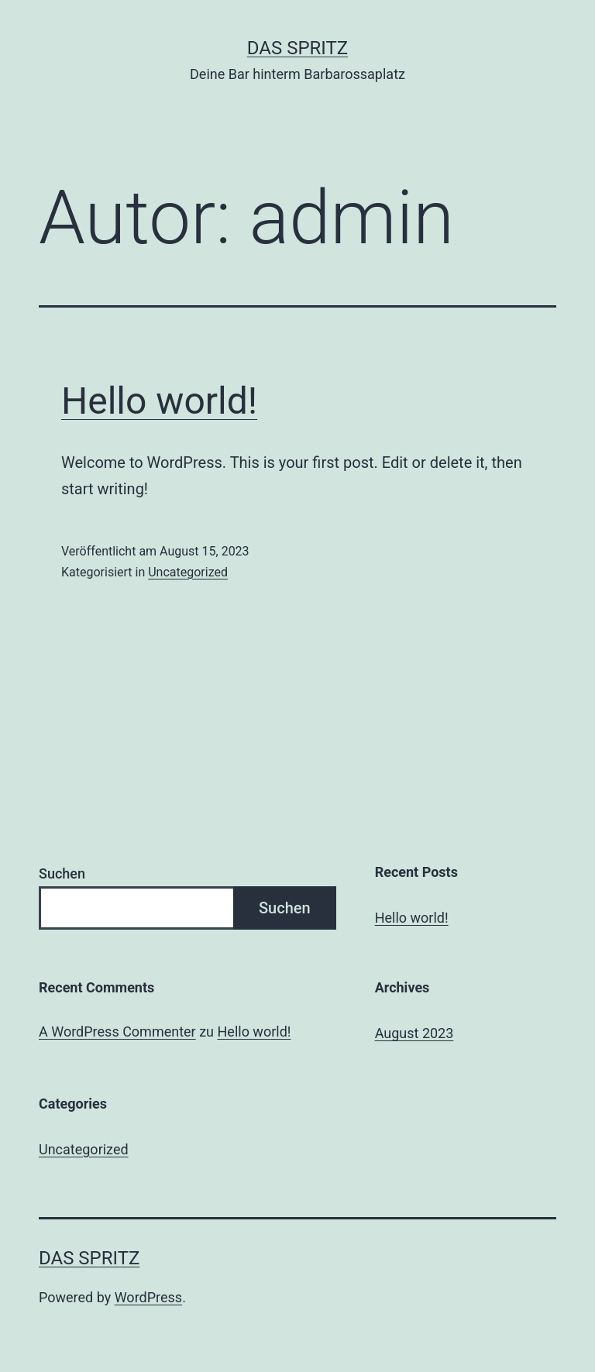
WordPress (148, 1297)
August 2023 (414, 1033)
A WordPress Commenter (117, 1031)
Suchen (62, 873)
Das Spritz (297, 48)
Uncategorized (188, 572)
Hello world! (159, 401)
